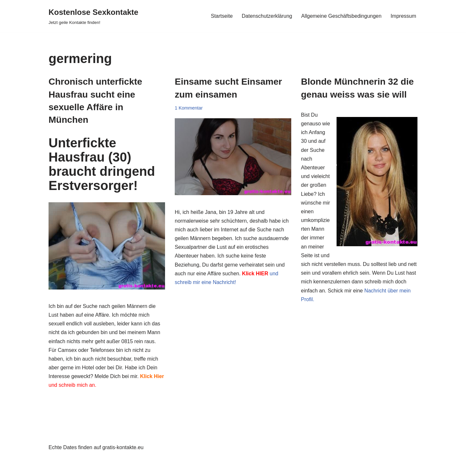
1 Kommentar (189, 108)
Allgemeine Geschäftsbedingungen (341, 16)
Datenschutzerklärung (267, 16)
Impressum (403, 16)
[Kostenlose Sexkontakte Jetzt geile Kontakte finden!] (93, 16)
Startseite (222, 16)
